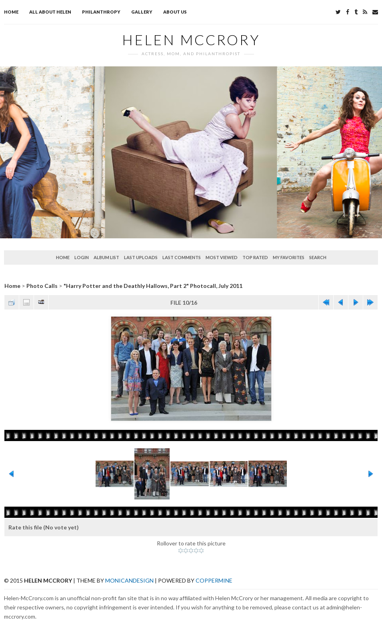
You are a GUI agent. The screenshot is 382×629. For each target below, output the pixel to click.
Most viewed (222, 257)
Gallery (141, 11)
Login (81, 257)
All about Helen (50, 11)
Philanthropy (101, 11)
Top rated (255, 257)
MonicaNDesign (129, 580)
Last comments (181, 257)
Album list (106, 257)
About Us (175, 11)
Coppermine (214, 580)
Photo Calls (42, 285)
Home (11, 11)
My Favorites (288, 257)
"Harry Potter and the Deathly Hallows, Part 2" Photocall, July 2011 (153, 285)
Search (317, 257)
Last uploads (141, 257)
